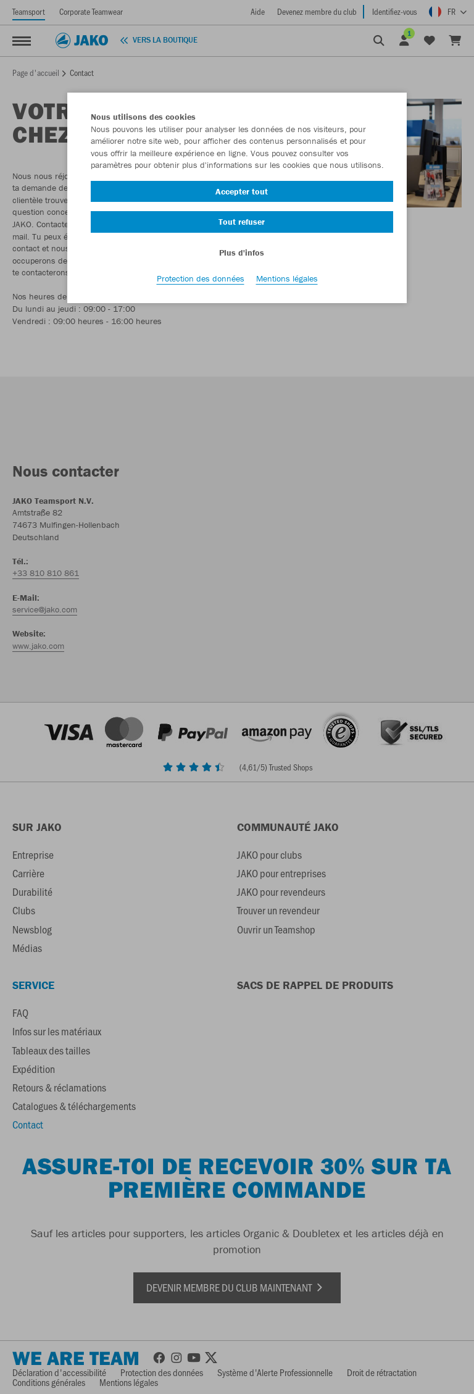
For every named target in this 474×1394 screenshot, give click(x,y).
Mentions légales (287, 278)
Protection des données (200, 278)
